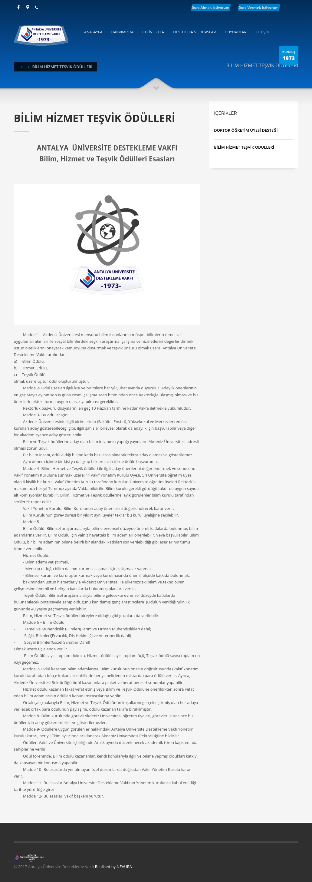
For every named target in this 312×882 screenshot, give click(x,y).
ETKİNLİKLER (153, 32)
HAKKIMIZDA (122, 32)
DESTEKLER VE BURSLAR (194, 32)
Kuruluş (288, 56)
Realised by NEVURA (113, 866)
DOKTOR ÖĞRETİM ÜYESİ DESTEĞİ (246, 130)
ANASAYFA (93, 32)
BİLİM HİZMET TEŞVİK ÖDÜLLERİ (244, 147)
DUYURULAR (235, 32)
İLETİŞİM (262, 32)
